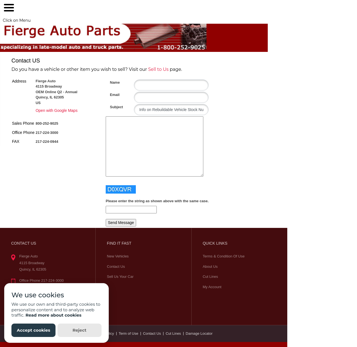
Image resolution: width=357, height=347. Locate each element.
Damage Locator (199, 333)
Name (112, 82)
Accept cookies (33, 330)
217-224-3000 (47, 133)
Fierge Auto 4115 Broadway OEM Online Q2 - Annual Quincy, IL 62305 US (57, 92)
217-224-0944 (47, 141)
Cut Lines (210, 276)
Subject (112, 107)
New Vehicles (118, 256)
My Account (212, 287)
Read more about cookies (53, 315)
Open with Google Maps (57, 110)
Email (112, 95)
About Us (210, 266)
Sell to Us (158, 69)
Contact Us (116, 266)
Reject (79, 330)
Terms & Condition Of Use (224, 256)
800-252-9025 (47, 123)
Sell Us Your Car (120, 276)
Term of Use (128, 333)
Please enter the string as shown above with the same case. (157, 201)
